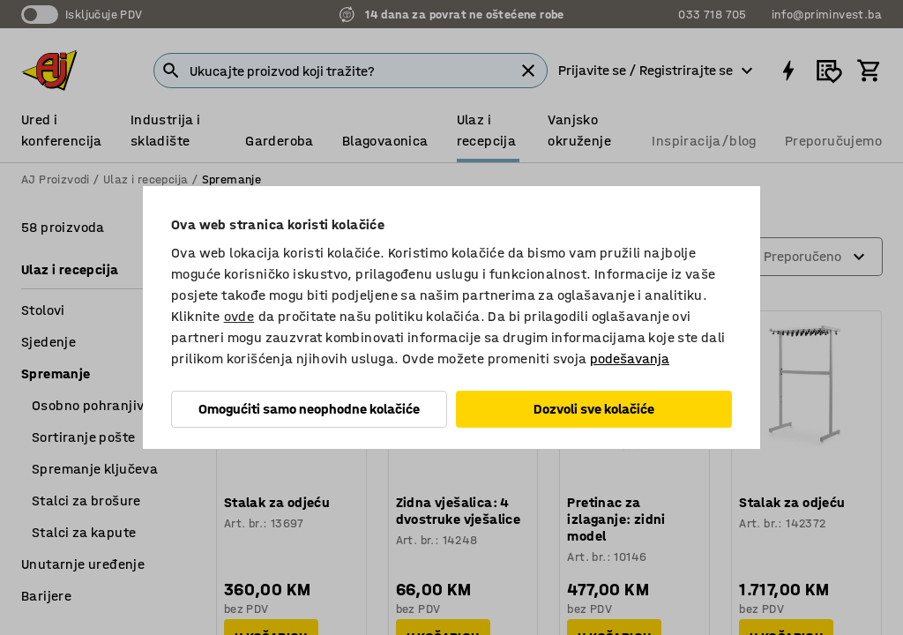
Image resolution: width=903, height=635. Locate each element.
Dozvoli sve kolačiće (594, 408)
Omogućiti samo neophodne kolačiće (309, 408)
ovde (239, 316)
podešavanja (629, 358)
